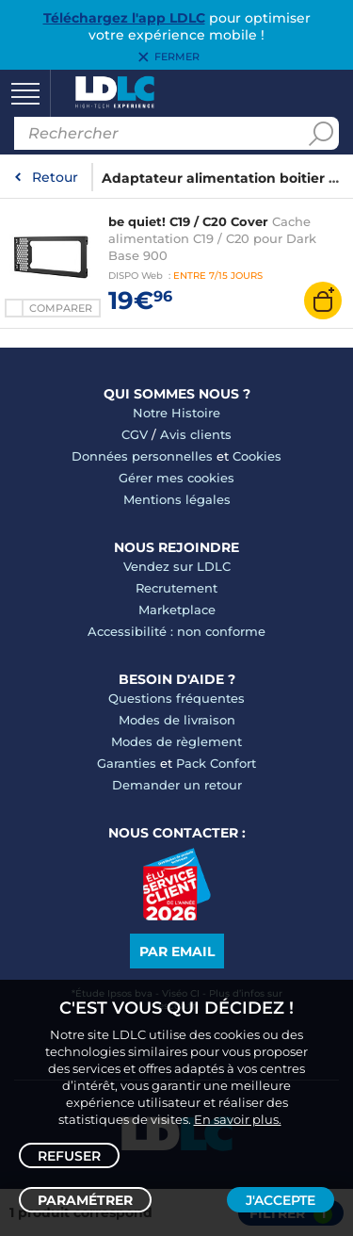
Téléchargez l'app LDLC (124, 17)
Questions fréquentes (176, 698)
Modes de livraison (177, 719)
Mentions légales (177, 499)
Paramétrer (85, 1200)
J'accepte (280, 1200)
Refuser (69, 1155)
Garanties (126, 763)
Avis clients (196, 434)
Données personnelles (142, 456)
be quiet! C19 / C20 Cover (188, 221)
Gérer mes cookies (176, 477)
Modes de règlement (176, 741)
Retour (55, 177)
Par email (177, 951)
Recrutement (176, 587)
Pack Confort (216, 763)
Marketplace (177, 609)
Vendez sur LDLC (177, 566)
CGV (134, 434)
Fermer (177, 57)
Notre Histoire (176, 412)
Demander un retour (177, 784)
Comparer (60, 308)
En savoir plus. (237, 1119)
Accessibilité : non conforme (176, 631)
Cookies (257, 456)
